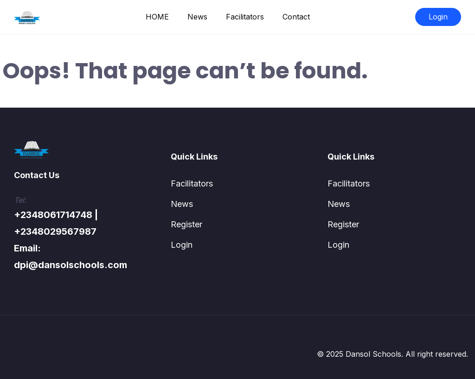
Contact (296, 16)
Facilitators (245, 16)
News (197, 16)
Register (186, 224)
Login (438, 16)
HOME (157, 16)
